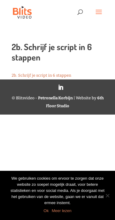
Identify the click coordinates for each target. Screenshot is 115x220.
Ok (46, 210)
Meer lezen (61, 210)
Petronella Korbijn (55, 98)
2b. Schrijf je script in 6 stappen (41, 75)
